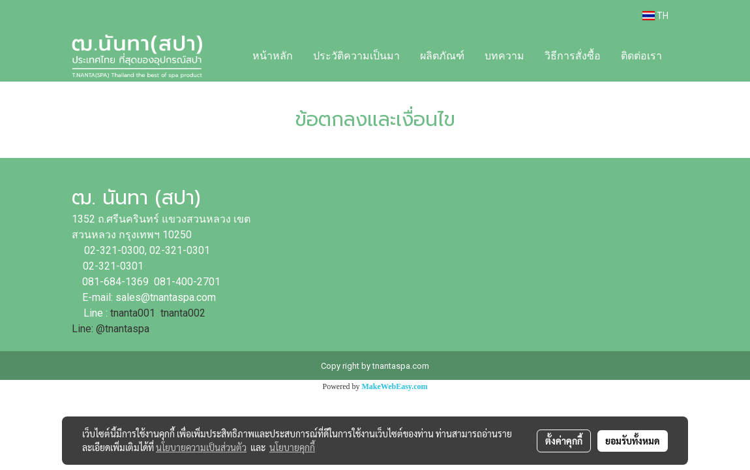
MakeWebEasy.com (395, 386)
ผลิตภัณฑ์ (442, 56)
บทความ (504, 56)
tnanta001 (132, 313)
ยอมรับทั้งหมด (632, 440)
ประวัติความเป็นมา (356, 56)
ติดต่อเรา (641, 56)
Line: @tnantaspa (110, 328)
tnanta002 (184, 313)
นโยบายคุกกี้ (292, 447)
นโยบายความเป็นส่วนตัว (201, 447)
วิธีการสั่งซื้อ (573, 56)
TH (655, 15)
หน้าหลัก (272, 56)
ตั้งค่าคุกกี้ (563, 440)
